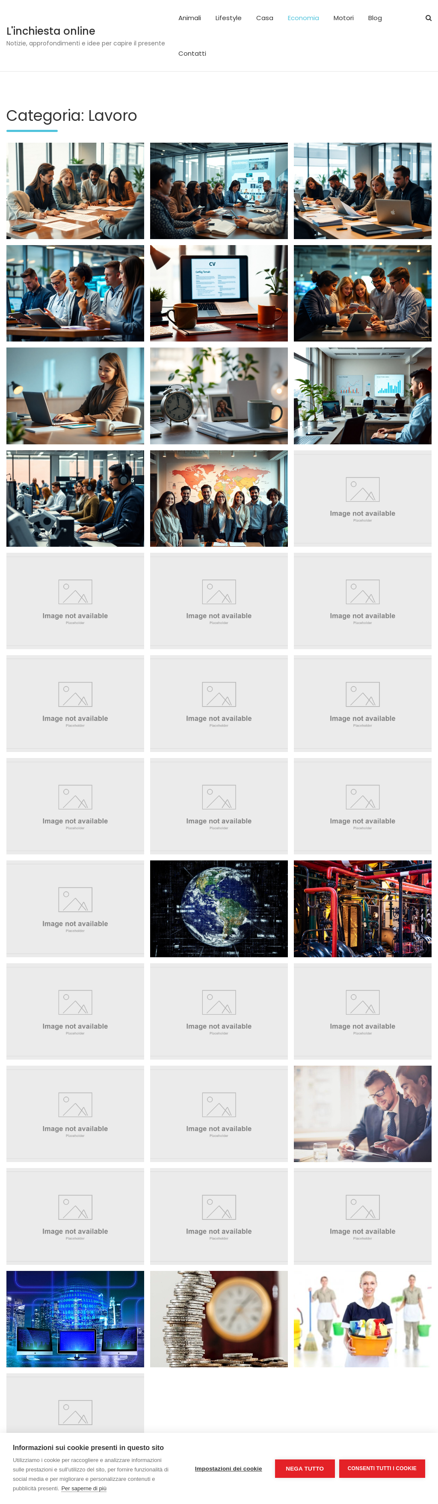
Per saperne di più (84, 1488)
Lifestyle (229, 17)
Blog (375, 17)
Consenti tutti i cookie (382, 1468)
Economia (303, 17)
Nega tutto (305, 1468)
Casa (264, 17)
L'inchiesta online (50, 31)
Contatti (192, 53)
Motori (344, 17)
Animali (189, 17)
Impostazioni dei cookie (228, 1468)
